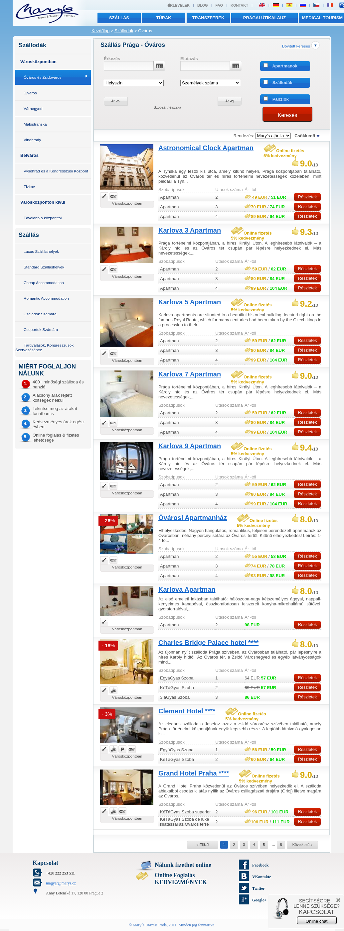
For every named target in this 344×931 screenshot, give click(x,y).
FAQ (219, 5)
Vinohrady (32, 140)
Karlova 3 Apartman (189, 230)
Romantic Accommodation (46, 298)
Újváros (30, 93)
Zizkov (29, 186)
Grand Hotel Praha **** (193, 773)
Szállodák (123, 30)
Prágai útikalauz (264, 17)
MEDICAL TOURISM (322, 17)
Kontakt (239, 5)
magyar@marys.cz (61, 883)
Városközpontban (38, 61)
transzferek (208, 17)
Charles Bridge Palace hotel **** (208, 642)
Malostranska (35, 124)
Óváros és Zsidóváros (43, 77)
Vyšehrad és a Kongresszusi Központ (56, 171)
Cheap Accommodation (44, 282)
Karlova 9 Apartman (189, 446)
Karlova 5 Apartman (189, 302)
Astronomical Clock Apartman (206, 148)
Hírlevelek (178, 5)
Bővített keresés (296, 46)
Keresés (287, 115)
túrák (163, 17)
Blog (202, 5)
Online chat (317, 921)
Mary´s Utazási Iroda (150, 925)
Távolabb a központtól (43, 218)
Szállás (119, 17)
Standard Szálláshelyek (44, 267)
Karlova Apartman (187, 589)
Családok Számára (40, 314)
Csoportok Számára (41, 329)
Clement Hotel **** (186, 711)
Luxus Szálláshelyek (41, 251)
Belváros (29, 155)
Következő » (302, 845)
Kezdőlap (100, 30)
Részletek (307, 196)
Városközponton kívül (42, 202)
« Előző (202, 845)
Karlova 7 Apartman (189, 374)
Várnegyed (33, 108)
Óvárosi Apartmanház (192, 517)
